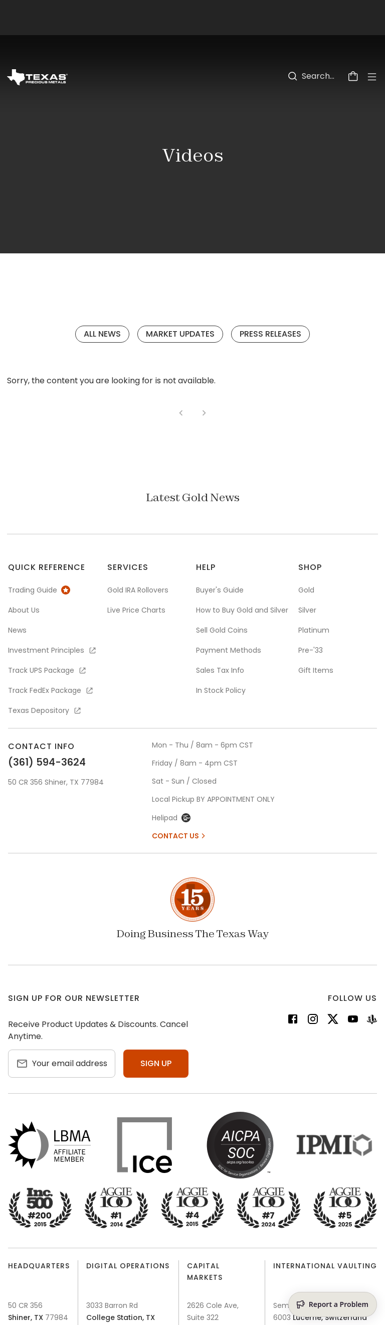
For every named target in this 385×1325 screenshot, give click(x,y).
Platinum (313, 630)
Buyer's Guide (220, 590)
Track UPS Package (47, 670)
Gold (306, 590)
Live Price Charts (136, 610)
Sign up (155, 1063)
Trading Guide (39, 590)
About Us (24, 610)
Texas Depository (45, 710)
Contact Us (179, 836)
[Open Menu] (372, 77)
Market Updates (180, 334)
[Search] (293, 76)
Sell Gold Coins (222, 630)
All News (102, 334)
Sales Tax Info (220, 670)
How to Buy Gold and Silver (242, 610)
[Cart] (353, 76)
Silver (307, 610)
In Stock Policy (221, 690)
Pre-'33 (310, 650)
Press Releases (270, 334)
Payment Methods (228, 650)
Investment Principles (52, 650)
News (17, 630)
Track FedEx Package (51, 690)
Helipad (171, 818)
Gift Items (315, 670)
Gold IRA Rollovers (137, 590)
